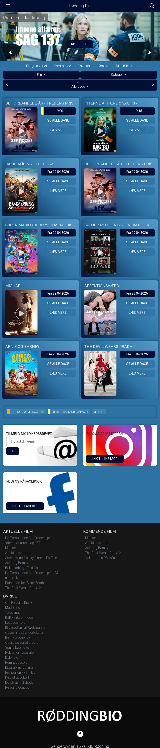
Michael (10, 548)
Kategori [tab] (117, 75)
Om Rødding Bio (17, 603)
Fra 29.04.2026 (137, 172)
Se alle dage (58, 120)
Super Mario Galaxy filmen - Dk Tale (31, 558)
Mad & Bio (12, 608)
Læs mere (58, 130)
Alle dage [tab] (80, 84)
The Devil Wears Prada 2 (23, 588)
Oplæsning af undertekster (24, 633)
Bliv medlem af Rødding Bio (25, 628)
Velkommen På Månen (101, 558)
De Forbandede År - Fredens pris (28, 538)
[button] (10, 52)
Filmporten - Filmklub (20, 673)
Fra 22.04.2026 (58, 293)
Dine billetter (125, 66)
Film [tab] (40, 75)
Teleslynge (13, 613)
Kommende (62, 66)
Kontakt (103, 66)
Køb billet (80, 44)
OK (12, 451)
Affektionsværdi (16, 553)
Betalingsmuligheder (20, 683)
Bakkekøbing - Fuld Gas (22, 568)
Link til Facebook (25, 506)
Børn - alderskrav (17, 638)
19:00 (52, 111)
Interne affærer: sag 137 (22, 543)
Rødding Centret (17, 688)
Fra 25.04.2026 (58, 172)
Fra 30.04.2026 (137, 354)
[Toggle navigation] (8, 6)
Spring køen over (17, 648)
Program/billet (36, 66)
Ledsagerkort (15, 623)
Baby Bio (11, 658)
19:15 (138, 111)
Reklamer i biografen (20, 653)
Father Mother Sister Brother (26, 583)
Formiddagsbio (16, 663)
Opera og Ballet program (23, 643)
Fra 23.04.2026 (137, 293)
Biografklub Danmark (20, 668)
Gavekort (84, 66)
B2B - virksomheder (19, 618)
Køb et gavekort (17, 678)
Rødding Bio (80, 5)
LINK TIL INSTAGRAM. (106, 459)
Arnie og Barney (16, 563)
